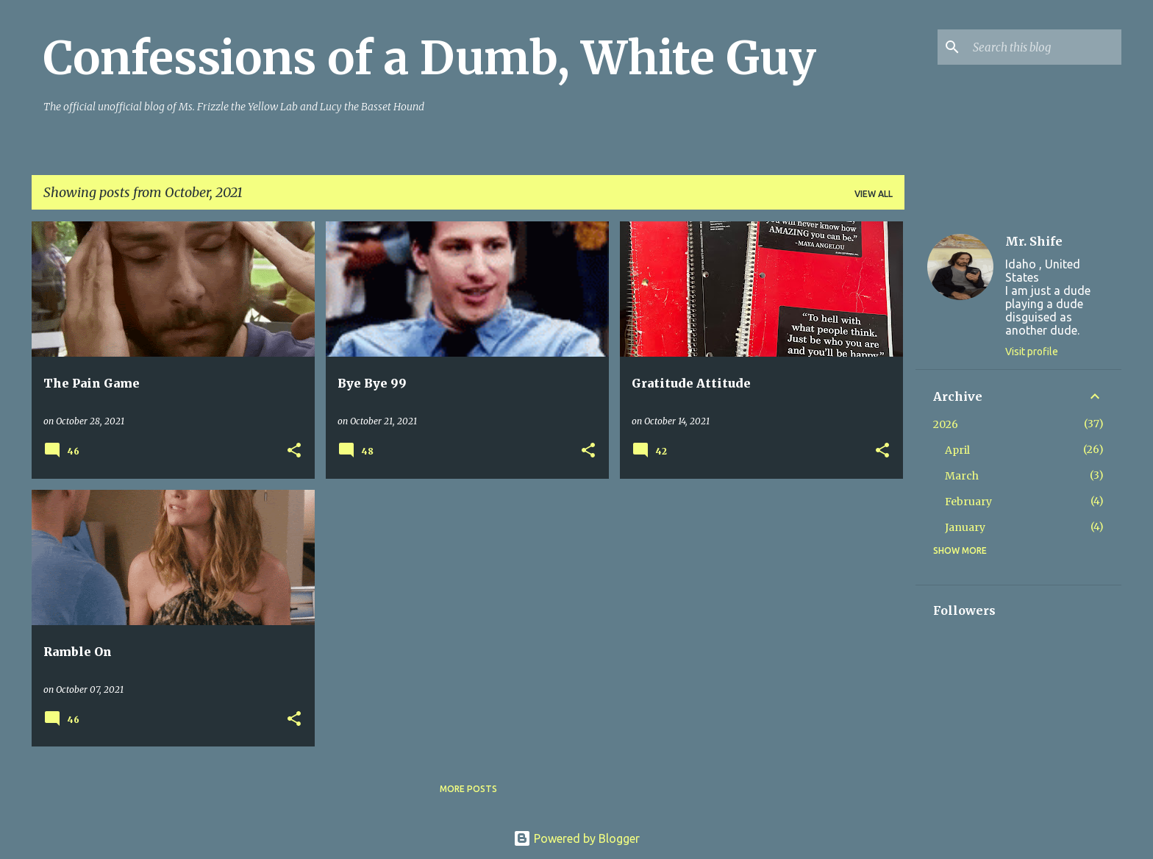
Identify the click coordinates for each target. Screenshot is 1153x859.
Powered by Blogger (576, 838)
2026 (945, 424)
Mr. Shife (1034, 241)
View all (873, 194)
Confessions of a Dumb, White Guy (429, 58)
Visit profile (1031, 351)
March (962, 475)
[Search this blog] (1044, 47)
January (965, 527)
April (957, 450)
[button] (294, 451)
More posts (468, 789)
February (968, 501)
